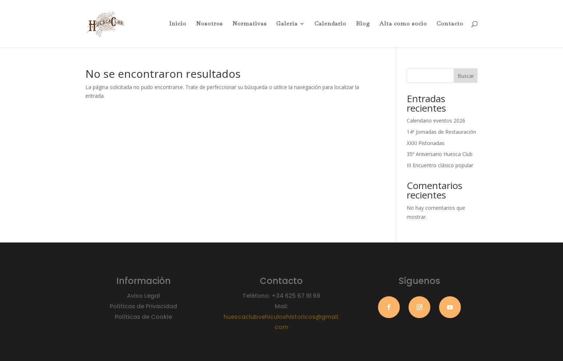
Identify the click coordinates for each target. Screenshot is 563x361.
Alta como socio (403, 24)
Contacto (450, 24)
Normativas (249, 24)
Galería (287, 24)
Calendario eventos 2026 (436, 120)
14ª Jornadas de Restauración (441, 131)
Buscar (466, 75)
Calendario (330, 24)
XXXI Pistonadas (426, 143)
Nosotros (209, 24)
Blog (363, 24)
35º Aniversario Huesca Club (439, 154)
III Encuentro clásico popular (440, 165)
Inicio (177, 24)
